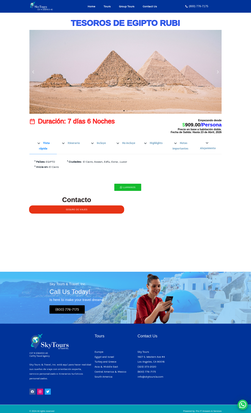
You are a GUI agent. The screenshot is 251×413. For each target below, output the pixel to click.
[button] (33, 72)
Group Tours (127, 6)
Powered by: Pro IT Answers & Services (202, 406)
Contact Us (151, 6)
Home (90, 6)
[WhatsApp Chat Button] (243, 405)
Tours (106, 6)
